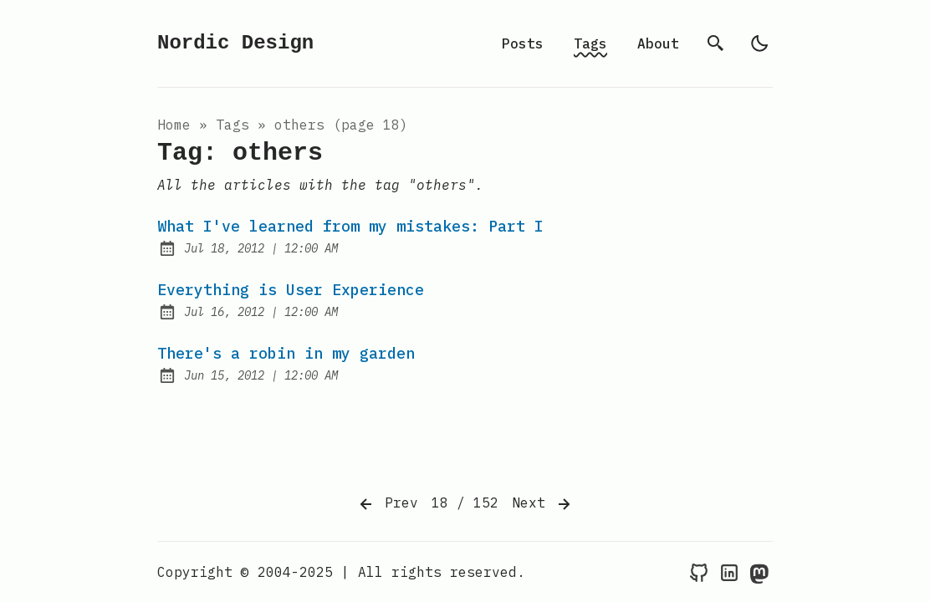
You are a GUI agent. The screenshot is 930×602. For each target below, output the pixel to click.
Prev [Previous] (387, 504)
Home (174, 124)
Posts (523, 43)
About (658, 43)
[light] (759, 43)
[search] (716, 43)
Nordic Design (235, 43)
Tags (590, 43)
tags (232, 124)
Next (543, 504)
